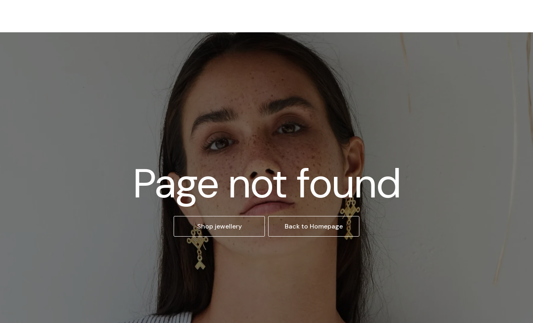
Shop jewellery (219, 226)
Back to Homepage (314, 226)
